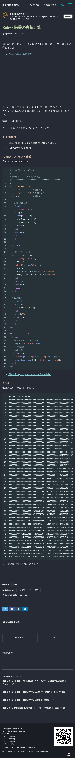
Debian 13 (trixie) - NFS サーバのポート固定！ (27, 691)
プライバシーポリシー (10, 744)
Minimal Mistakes (41, 752)
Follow (68, 16)
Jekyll (31, 752)
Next (54, 637)
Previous (20, 637)
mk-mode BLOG (11, 4)
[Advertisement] (37, 80)
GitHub (20, 748)
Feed (31, 748)
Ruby (15, 584)
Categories (50, 4)
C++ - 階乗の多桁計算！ (21, 54)
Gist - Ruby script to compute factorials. (29, 374)
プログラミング (24, 590)
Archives (34, 4)
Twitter (7, 748)
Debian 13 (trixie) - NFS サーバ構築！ (22, 699)
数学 (37, 590)
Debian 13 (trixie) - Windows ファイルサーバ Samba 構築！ (34, 680)
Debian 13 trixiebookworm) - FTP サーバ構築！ (28, 707)
